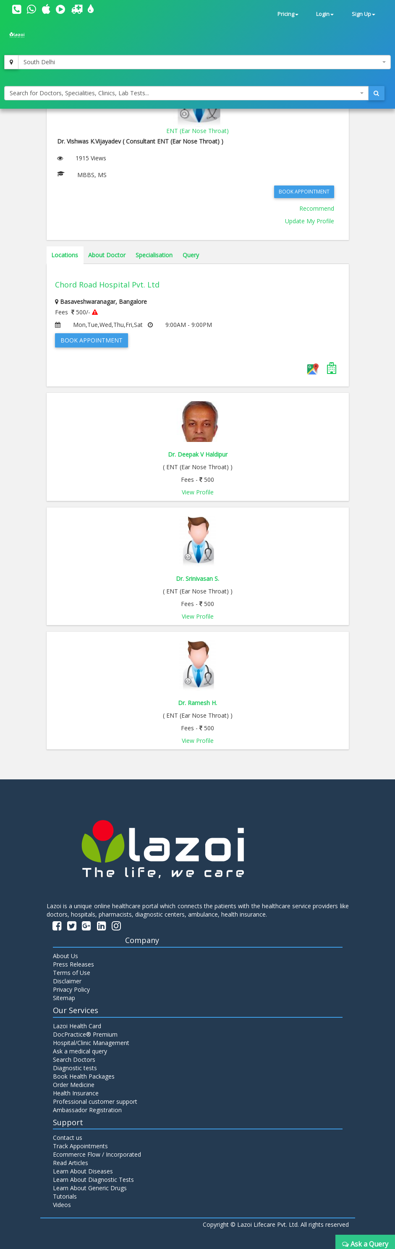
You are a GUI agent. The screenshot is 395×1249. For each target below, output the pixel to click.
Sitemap (64, 998)
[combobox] (204, 62)
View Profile (198, 492)
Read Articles (70, 1163)
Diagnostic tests (75, 1068)
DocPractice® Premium (85, 1034)
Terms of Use (71, 973)
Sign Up (363, 14)
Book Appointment (304, 191)
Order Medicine (73, 1085)
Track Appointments (80, 1146)
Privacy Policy (71, 989)
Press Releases (73, 964)
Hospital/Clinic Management (91, 1043)
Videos (62, 1205)
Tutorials (65, 1196)
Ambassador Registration (87, 1110)
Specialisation (154, 255)
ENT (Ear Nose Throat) (197, 131)
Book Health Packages (84, 1076)
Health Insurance (76, 1093)
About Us (65, 956)
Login (325, 14)
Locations (64, 255)
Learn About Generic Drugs (90, 1188)
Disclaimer (67, 981)
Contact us (67, 1138)
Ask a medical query (80, 1051)
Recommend (316, 208)
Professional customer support (95, 1101)
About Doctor (107, 255)
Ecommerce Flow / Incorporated (97, 1154)
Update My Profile (309, 221)
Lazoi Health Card (77, 1026)
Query (191, 255)
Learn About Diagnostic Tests (93, 1180)
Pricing (287, 14)
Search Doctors (74, 1059)
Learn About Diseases (83, 1171)
